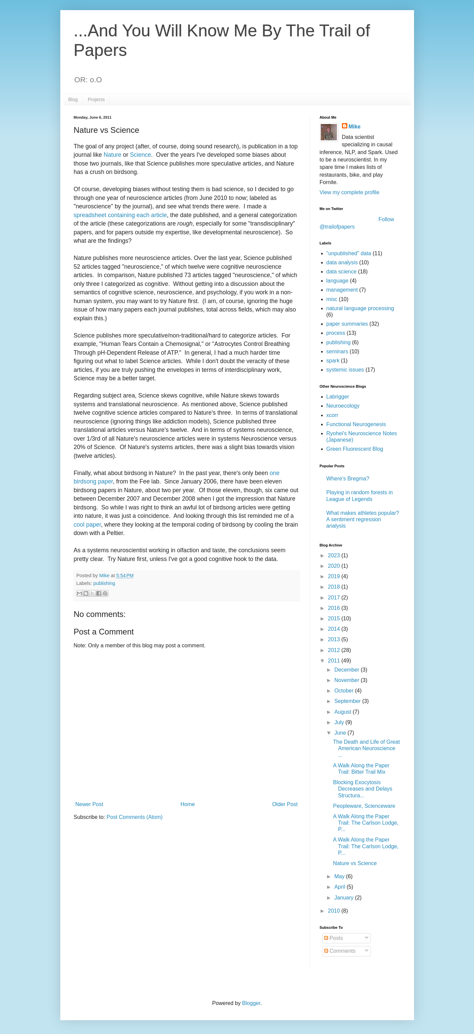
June (340, 733)
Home (188, 804)
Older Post (285, 804)
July (339, 722)
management (342, 290)
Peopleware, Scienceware (364, 806)
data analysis (342, 262)
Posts (333, 938)
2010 (334, 911)
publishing (104, 583)
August (343, 712)
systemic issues (345, 370)
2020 (334, 566)
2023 (334, 555)
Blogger (251, 1003)
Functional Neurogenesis (356, 424)
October (344, 690)
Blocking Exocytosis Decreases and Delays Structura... (362, 788)
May (340, 876)
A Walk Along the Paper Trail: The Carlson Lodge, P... (366, 823)
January (344, 897)
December (347, 670)
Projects (96, 99)
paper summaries (347, 324)
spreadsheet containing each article (120, 215)
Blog (73, 99)
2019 (334, 576)
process (335, 333)
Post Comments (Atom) (134, 817)
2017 (334, 597)
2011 (334, 660)
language (337, 281)
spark (333, 360)
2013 (334, 639)
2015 (334, 618)
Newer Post (89, 804)
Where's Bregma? (348, 478)
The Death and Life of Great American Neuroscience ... (366, 748)
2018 (334, 587)
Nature (113, 154)
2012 (334, 650)
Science (140, 154)
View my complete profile (350, 192)
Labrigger (337, 397)
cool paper (87, 524)
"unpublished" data (348, 253)
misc (332, 299)
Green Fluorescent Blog (354, 449)
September (348, 701)
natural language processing (360, 308)
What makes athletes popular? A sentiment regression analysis (362, 519)
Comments (340, 951)
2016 (334, 608)
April (340, 887)
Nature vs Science (355, 863)
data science (341, 271)
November (347, 680)
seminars (337, 351)
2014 (334, 629)
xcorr (332, 415)
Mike (355, 126)
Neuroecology (343, 406)
